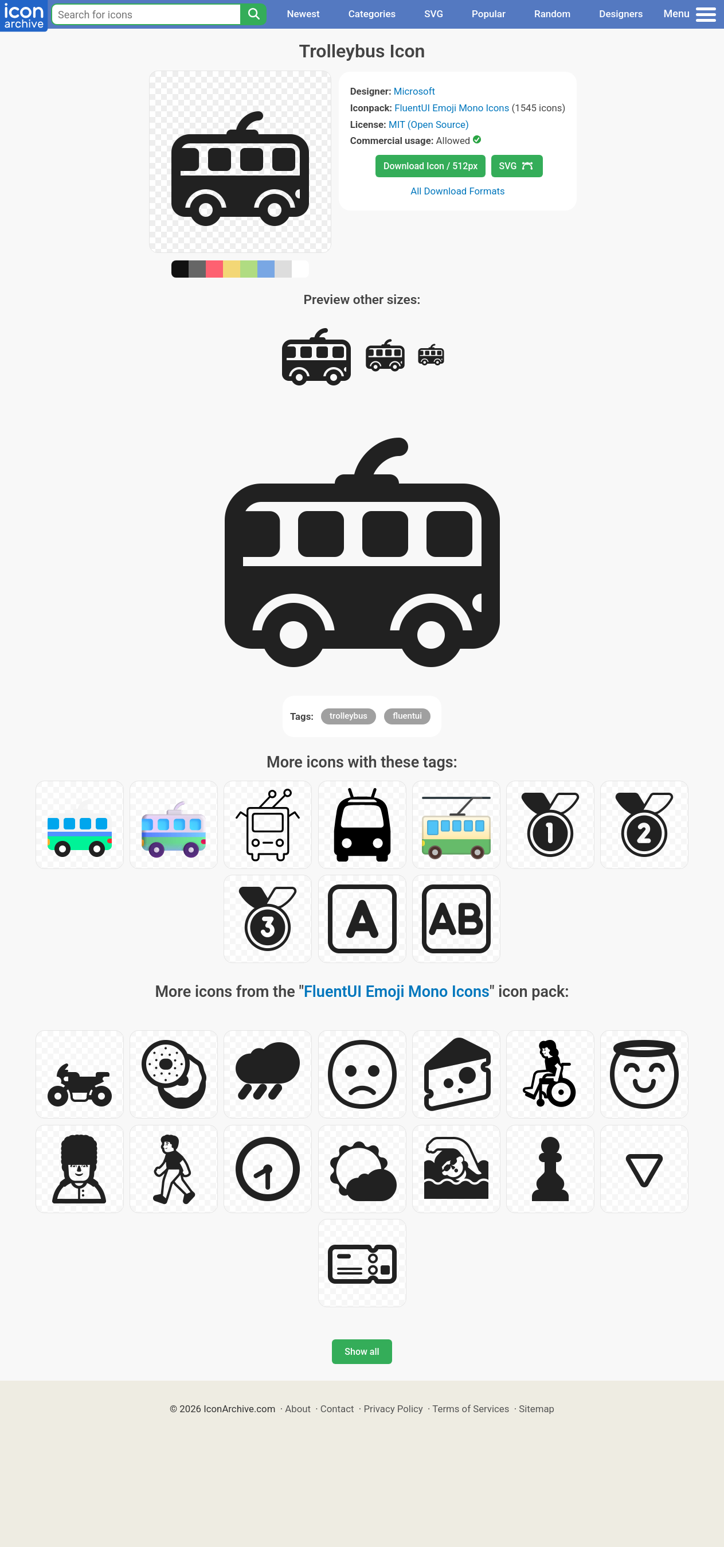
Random (552, 14)
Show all (362, 1351)
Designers (621, 14)
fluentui (407, 716)
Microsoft (414, 91)
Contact (337, 1408)
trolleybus (348, 716)
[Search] (253, 14)
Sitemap (536, 1408)
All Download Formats (457, 191)
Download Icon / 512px (430, 166)
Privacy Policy (392, 1408)
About (298, 1408)
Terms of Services (470, 1408)
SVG (433, 14)
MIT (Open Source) (429, 124)
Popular (489, 14)
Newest (303, 14)
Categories (372, 14)
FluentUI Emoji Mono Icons (451, 108)
